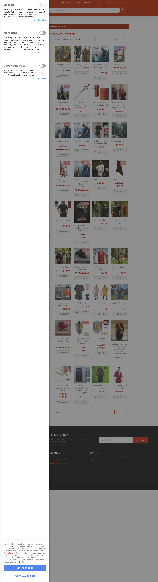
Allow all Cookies (25, 576)
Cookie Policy (8, 553)
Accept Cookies (25, 568)
